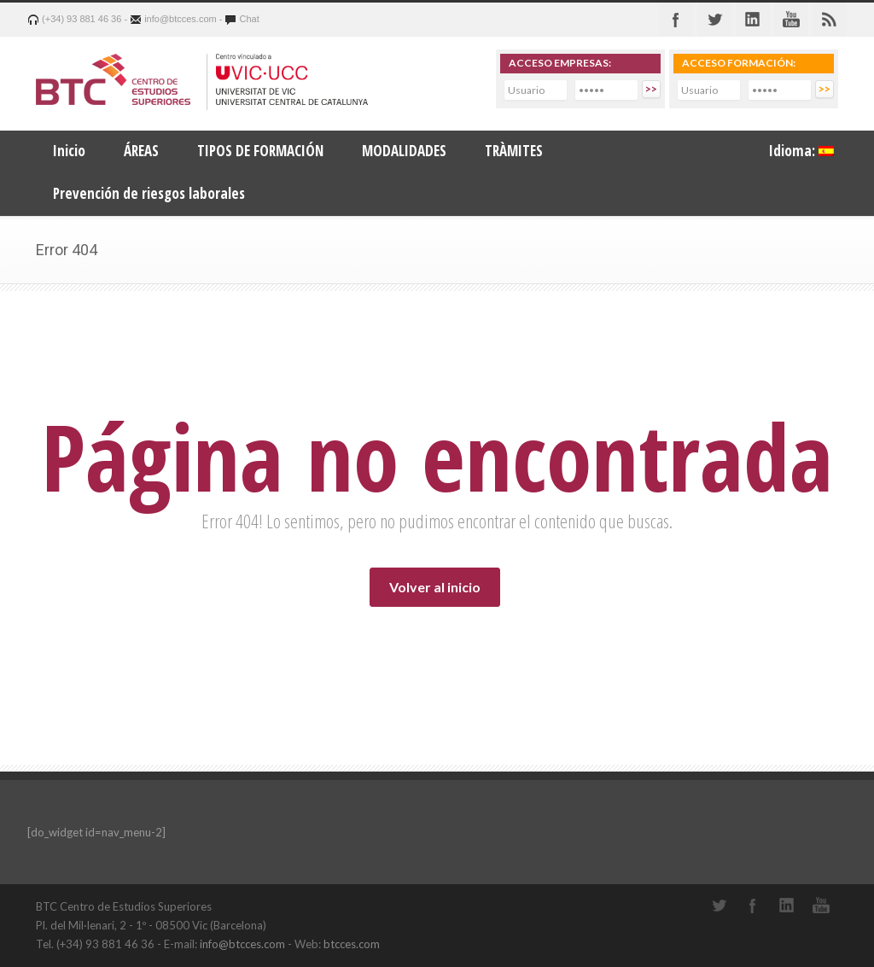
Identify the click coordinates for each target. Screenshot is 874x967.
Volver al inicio (435, 587)
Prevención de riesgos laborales (149, 193)
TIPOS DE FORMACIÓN (260, 150)
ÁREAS (141, 150)
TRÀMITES (514, 150)
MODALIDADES (404, 150)
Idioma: (801, 150)
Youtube (791, 20)
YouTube (821, 905)
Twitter (714, 20)
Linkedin (753, 20)
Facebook (676, 20)
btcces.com (351, 944)
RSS (830, 20)
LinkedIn (787, 905)
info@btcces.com (242, 944)
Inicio (69, 150)
